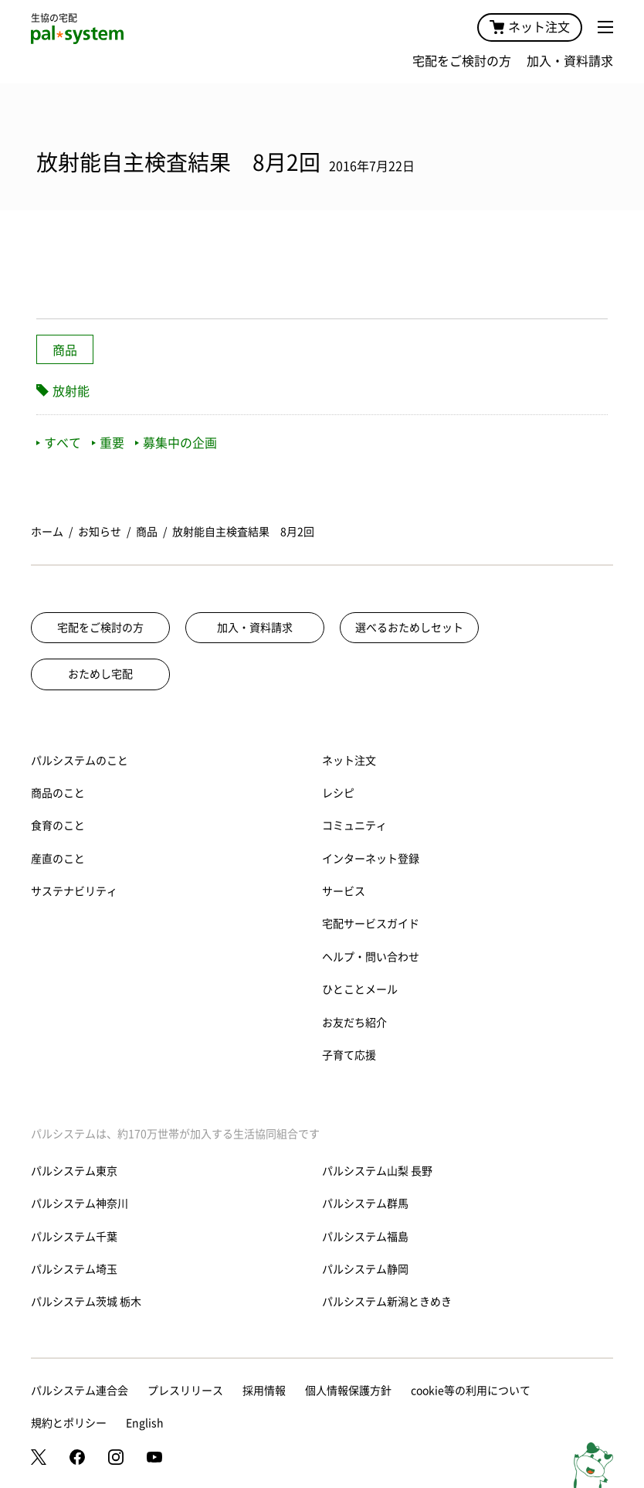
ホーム (47, 531)
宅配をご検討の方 (461, 61)
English (145, 1423)
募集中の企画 (176, 443)
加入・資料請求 (570, 61)
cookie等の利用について (470, 1390)
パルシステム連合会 (79, 1390)
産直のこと (58, 858)
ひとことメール (360, 989)
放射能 (71, 391)
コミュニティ (354, 825)
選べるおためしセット (409, 627)
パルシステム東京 (74, 1171)
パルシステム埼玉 (74, 1269)
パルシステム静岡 (365, 1269)
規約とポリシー (69, 1423)
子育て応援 (349, 1055)
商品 (65, 350)
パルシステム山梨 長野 (377, 1171)
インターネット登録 (370, 858)
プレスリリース (185, 1390)
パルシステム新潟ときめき (387, 1301)
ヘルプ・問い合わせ (370, 957)
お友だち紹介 (354, 1022)
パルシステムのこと (79, 760)
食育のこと (58, 825)
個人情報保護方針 (348, 1390)
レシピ (338, 793)
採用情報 (264, 1390)
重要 (108, 443)
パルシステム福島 (365, 1236)
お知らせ (99, 531)
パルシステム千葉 (74, 1236)
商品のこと (58, 793)
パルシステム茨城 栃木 (86, 1301)
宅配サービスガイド (370, 923)
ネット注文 (530, 27)
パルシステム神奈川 (79, 1203)
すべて (58, 443)
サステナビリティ (74, 891)
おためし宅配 (100, 674)
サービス (343, 891)
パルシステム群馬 (365, 1203)
